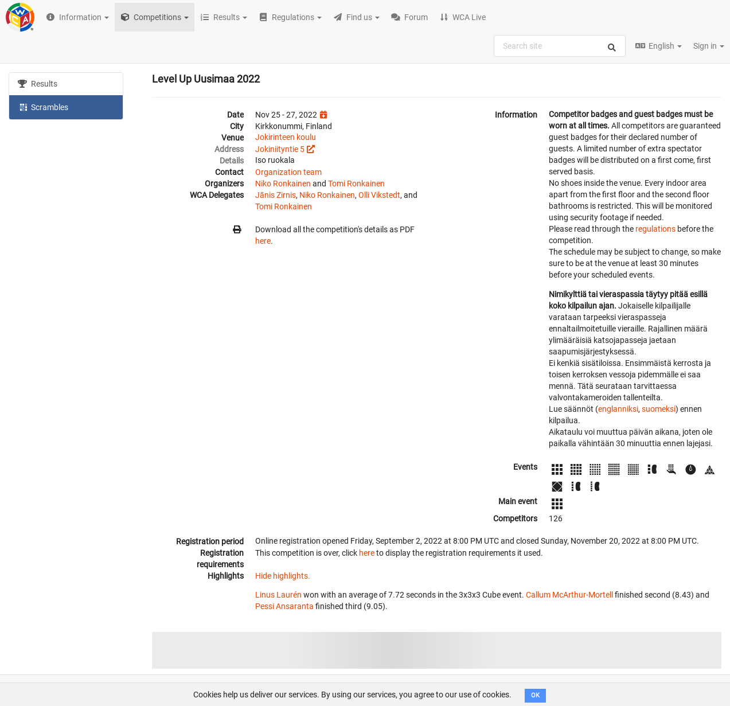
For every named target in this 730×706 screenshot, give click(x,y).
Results (37, 83)
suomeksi (659, 409)
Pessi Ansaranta (284, 606)
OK (535, 695)
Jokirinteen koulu (285, 137)
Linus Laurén (278, 594)
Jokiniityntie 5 (280, 149)
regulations (655, 228)
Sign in (708, 45)
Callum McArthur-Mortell (569, 594)
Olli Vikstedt (379, 195)
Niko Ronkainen (283, 183)
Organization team (288, 172)
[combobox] (560, 46)
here (263, 240)
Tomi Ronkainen (356, 183)
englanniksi (618, 409)
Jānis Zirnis (275, 195)
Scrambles (43, 107)
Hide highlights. (282, 575)
